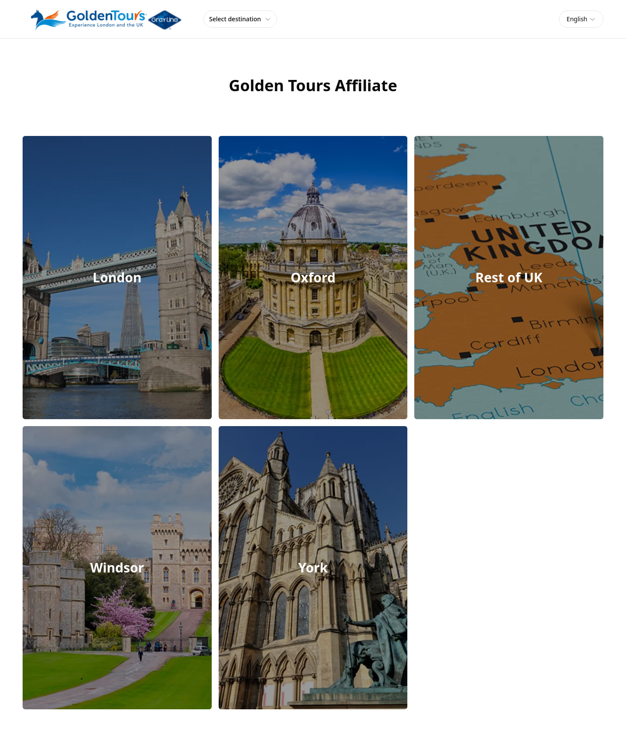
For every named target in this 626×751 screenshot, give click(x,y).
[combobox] (581, 19)
